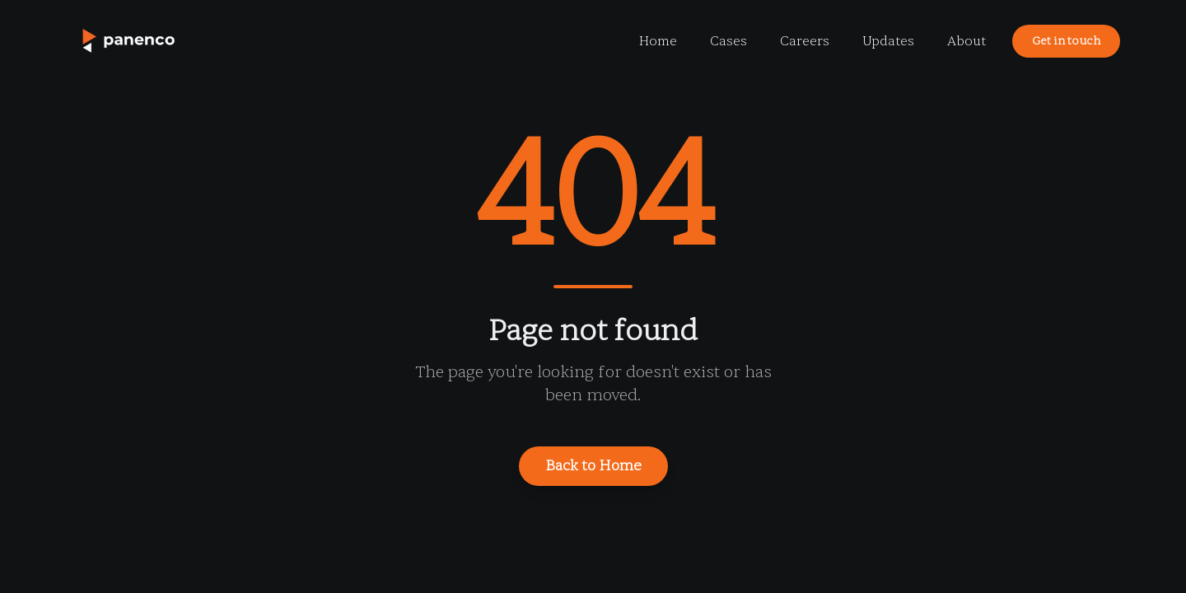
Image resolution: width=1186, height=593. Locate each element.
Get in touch (1066, 41)
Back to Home (593, 465)
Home (658, 41)
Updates (888, 41)
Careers (804, 41)
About (966, 41)
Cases (728, 41)
